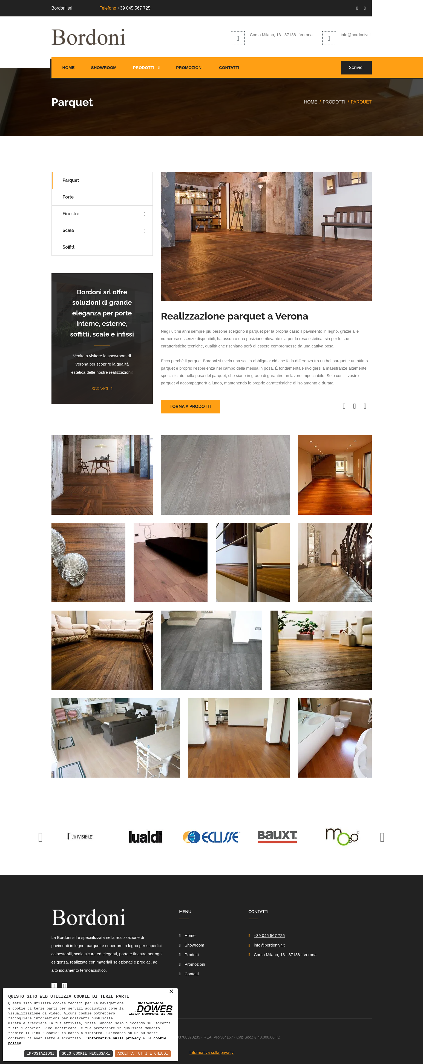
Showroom (104, 67)
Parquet (71, 180)
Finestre (71, 213)
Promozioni (189, 67)
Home (68, 67)
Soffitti (69, 247)
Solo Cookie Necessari (86, 1053)
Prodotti (143, 67)
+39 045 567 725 (134, 8)
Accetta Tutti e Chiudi (142, 1053)
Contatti (229, 67)
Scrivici (356, 67)
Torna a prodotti (191, 406)
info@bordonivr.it (356, 34)
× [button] (171, 992)
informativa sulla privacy (114, 1038)
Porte (68, 197)
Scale (68, 230)
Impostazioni (40, 1053)
